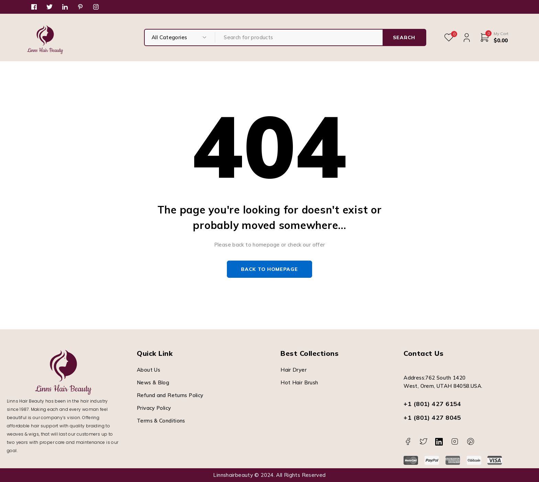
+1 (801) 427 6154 (432, 404)
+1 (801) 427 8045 (432, 417)
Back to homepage (269, 269)
